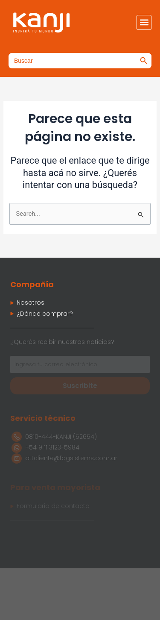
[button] (144, 22)
